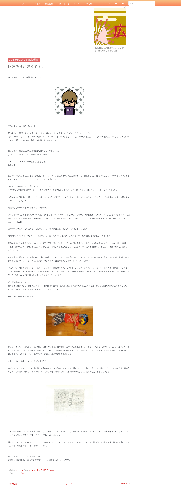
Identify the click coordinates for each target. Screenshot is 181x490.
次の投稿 (13, 484)
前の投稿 (125, 484)
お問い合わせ (63, 4)
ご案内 (38, 4)
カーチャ (20, 473)
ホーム (69, 484)
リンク (77, 4)
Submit (125, 7)
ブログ (25, 3)
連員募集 (49, 4)
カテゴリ (88, 4)
